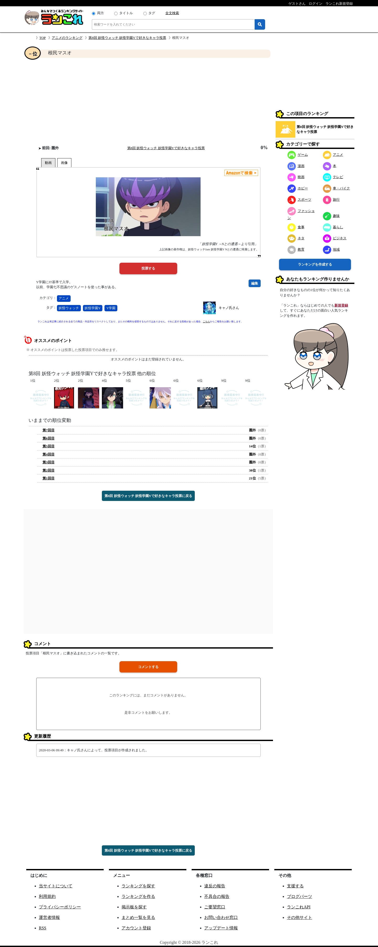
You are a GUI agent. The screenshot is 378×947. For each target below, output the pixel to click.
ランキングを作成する (315, 264)
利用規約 (47, 896)
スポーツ (299, 199)
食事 (295, 227)
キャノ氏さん (229, 308)
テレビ (333, 177)
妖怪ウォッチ (69, 308)
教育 (295, 249)
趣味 (331, 216)
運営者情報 (49, 917)
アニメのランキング (67, 38)
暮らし (333, 227)
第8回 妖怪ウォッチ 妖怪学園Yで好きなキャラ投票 (127, 38)
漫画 (295, 166)
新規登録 (341, 305)
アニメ (64, 298)
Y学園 (111, 308)
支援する (295, 886)
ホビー (297, 188)
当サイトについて (55, 886)
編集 (254, 283)
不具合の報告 (216, 896)
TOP (42, 38)
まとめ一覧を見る (138, 917)
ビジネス (335, 238)
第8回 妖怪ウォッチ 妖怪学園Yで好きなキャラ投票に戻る (148, 496)
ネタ (295, 238)
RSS (42, 928)
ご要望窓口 (214, 907)
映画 (295, 177)
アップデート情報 (221, 928)
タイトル (126, 13)
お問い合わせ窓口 (221, 917)
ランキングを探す (138, 886)
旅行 (331, 199)
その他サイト (299, 917)
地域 (331, 249)
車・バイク (336, 188)
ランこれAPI (299, 907)
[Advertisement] (148, 101)
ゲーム (297, 155)
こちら (206, 321)
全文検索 (172, 13)
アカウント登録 (136, 928)
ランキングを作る (138, 896)
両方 (100, 13)
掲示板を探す (134, 907)
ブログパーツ (299, 896)
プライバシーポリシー (60, 907)
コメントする (148, 667)
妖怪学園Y (93, 308)
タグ (151, 13)
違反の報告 (214, 886)
